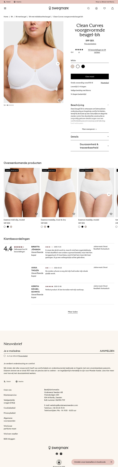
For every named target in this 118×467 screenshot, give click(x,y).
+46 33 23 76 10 (58, 408)
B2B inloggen (9, 439)
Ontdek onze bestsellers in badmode (90, 462)
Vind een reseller (11, 434)
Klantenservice (10, 395)
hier (108, 370)
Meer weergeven (89, 129)
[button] (59, 462)
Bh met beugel (21, 17)
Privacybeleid (9, 413)
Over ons (7, 390)
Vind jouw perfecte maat (10, 427)
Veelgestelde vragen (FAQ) (9, 401)
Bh (12, 17)
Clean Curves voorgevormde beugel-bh (68, 17)
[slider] (33, 62)
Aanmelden (107, 350)
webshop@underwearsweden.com (64, 405)
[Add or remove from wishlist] (59, 99)
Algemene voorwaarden (9, 419)
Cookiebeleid (9, 408)
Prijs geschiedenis (90, 44)
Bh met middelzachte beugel (39, 17)
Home (6, 17)
